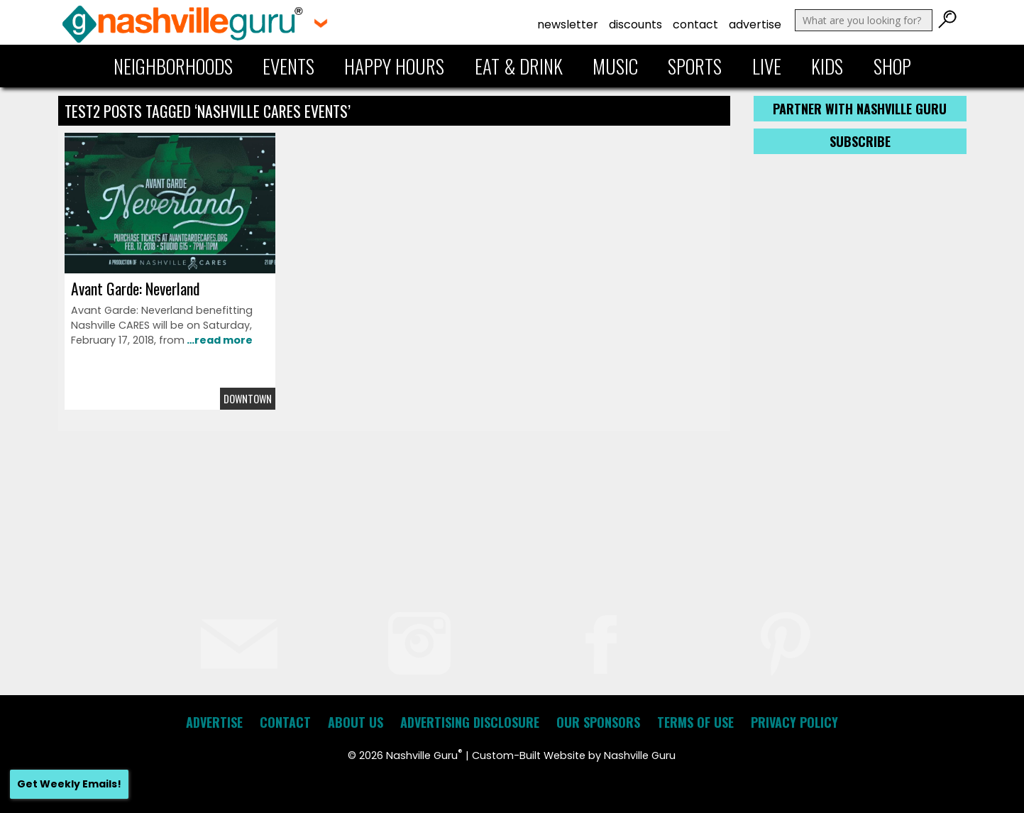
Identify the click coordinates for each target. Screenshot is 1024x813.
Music (615, 66)
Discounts (635, 24)
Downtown (248, 398)
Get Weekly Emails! (69, 784)
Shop (892, 66)
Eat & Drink (519, 66)
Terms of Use (695, 722)
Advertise (755, 24)
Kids (827, 66)
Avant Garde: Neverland (135, 288)
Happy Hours (394, 66)
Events (288, 66)
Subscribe (860, 141)
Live (766, 66)
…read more (219, 340)
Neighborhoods (173, 66)
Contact (695, 24)
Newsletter (567, 24)
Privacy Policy (794, 722)
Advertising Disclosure (469, 722)
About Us (355, 722)
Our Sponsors (598, 722)
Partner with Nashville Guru (860, 108)
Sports (695, 66)
